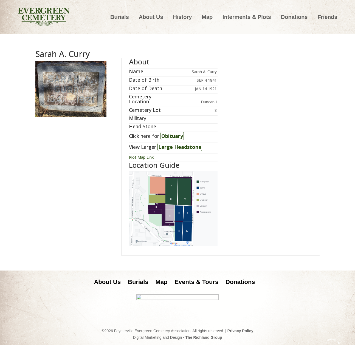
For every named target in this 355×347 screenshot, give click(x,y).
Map (207, 17)
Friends (327, 17)
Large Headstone (179, 147)
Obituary (172, 136)
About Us (151, 17)
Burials (119, 17)
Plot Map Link (141, 157)
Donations (294, 17)
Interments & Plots (246, 17)
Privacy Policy (240, 333)
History (182, 17)
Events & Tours (196, 281)
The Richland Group (203, 339)
